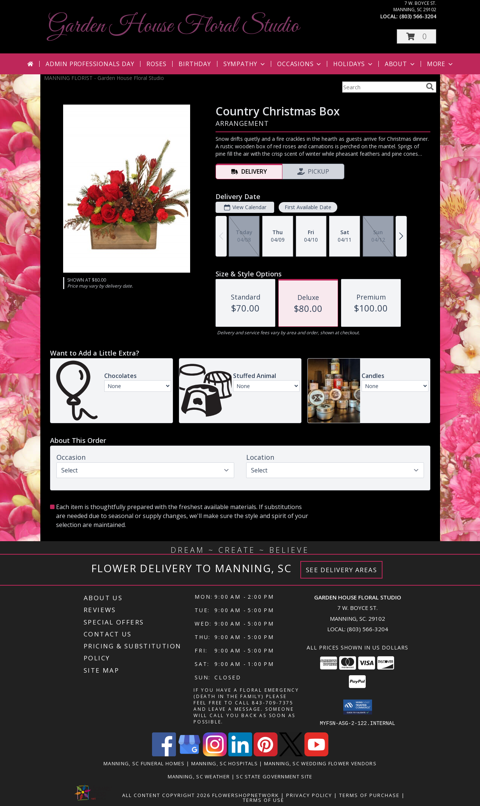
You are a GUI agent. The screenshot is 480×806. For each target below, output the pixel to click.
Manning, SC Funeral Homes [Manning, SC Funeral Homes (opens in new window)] (144, 763)
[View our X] (291, 753)
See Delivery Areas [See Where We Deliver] (341, 569)
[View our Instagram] (215, 753)
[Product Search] (382, 87)
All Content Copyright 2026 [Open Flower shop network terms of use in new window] (166, 794)
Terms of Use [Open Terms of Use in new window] (263, 799)
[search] (430, 87)
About (400, 64)
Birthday (195, 64)
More (440, 64)
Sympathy (244, 64)
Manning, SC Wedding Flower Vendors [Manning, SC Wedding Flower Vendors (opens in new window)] (320, 763)
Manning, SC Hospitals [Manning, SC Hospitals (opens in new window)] (224, 763)
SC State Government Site (274, 776)
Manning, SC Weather (199, 776)
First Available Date (307, 207)
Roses (156, 64)
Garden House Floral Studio (173, 26)
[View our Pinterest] (266, 753)
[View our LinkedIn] (240, 753)
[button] (416, 36)
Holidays (353, 64)
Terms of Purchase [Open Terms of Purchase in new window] (369, 794)
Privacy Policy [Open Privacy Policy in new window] (309, 794)
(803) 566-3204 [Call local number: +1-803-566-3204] (417, 16)
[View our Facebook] (164, 753)
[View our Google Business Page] (189, 753)
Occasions (299, 64)
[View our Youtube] (316, 753)
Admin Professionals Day (90, 64)
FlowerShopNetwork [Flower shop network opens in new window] (245, 794)
